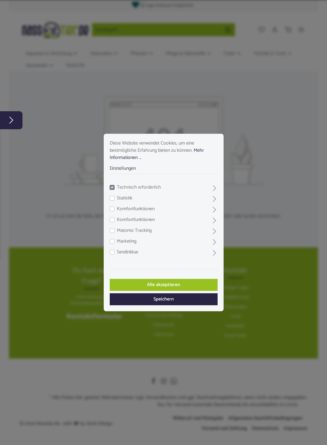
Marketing (126, 241)
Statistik (124, 198)
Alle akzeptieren (163, 285)
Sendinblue (127, 252)
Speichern (163, 299)
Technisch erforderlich (139, 187)
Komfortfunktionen (136, 209)
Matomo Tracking (134, 230)
